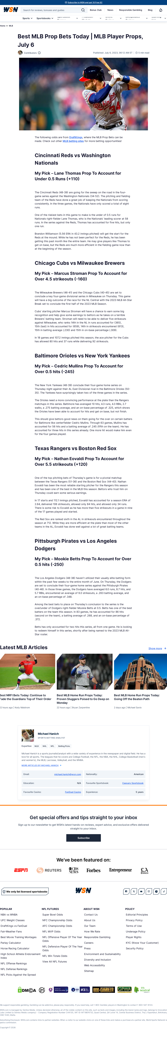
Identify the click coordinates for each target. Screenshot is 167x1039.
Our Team (90, 925)
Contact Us (91, 914)
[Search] (83, 10)
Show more (158, 648)
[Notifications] (160, 10)
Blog (150, 10)
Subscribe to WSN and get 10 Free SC (85, 2)
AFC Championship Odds (57, 925)
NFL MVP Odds (51, 931)
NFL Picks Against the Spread (18, 974)
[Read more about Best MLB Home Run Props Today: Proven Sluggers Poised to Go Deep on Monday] (83, 698)
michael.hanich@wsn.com (67, 774)
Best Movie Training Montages (18, 937)
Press (87, 948)
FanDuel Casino (73, 792)
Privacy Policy (134, 920)
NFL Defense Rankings (14, 969)
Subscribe (84, 837)
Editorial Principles (137, 914)
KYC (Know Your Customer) (142, 942)
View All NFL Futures (54, 961)
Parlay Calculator (11, 942)
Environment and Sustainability (102, 954)
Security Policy (135, 948)
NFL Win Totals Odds (54, 955)
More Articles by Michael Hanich (41, 765)
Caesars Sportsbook (133, 783)
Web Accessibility (94, 965)
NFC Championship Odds (57, 920)
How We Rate (92, 931)
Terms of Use (134, 925)
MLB (11, 26)
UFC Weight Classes (13, 920)
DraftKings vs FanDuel (14, 925)
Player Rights (133, 937)
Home (2, 26)
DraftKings (75, 137)
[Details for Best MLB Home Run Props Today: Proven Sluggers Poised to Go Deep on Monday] (83, 672)
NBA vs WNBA (9, 914)
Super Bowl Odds (52, 914)
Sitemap (89, 970)
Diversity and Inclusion (97, 959)
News (110, 10)
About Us (89, 920)
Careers (88, 942)
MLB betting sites (73, 141)
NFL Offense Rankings (14, 963)
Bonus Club (96, 10)
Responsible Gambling (130, 10)
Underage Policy (135, 931)
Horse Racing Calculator (15, 948)
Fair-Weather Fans (11, 931)
